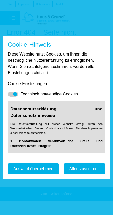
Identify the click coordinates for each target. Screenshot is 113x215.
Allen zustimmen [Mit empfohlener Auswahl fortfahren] (84, 169)
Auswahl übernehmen (33, 169)
